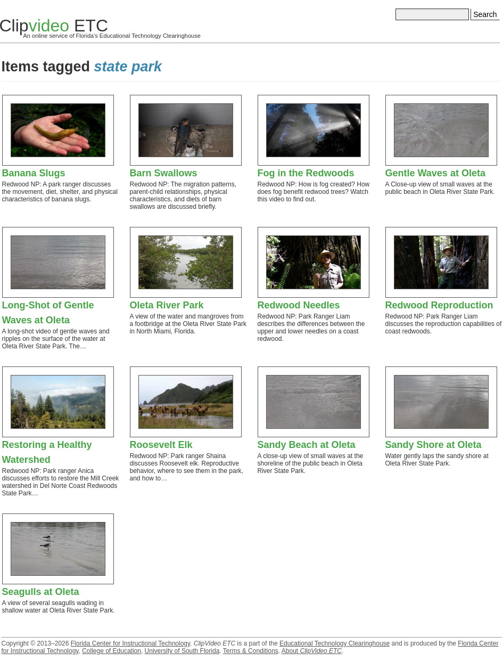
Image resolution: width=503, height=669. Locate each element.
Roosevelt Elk (161, 444)
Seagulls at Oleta (40, 591)
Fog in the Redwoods (306, 173)
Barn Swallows (163, 173)
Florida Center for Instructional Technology (130, 643)
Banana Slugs (33, 173)
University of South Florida (182, 651)
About (312, 651)
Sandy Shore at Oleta (433, 444)
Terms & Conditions (250, 651)
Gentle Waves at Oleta (435, 173)
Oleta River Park (167, 305)
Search (485, 14)
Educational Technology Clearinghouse (334, 643)
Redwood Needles (299, 305)
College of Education (111, 651)
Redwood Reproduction (439, 305)
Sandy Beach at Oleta (307, 444)
